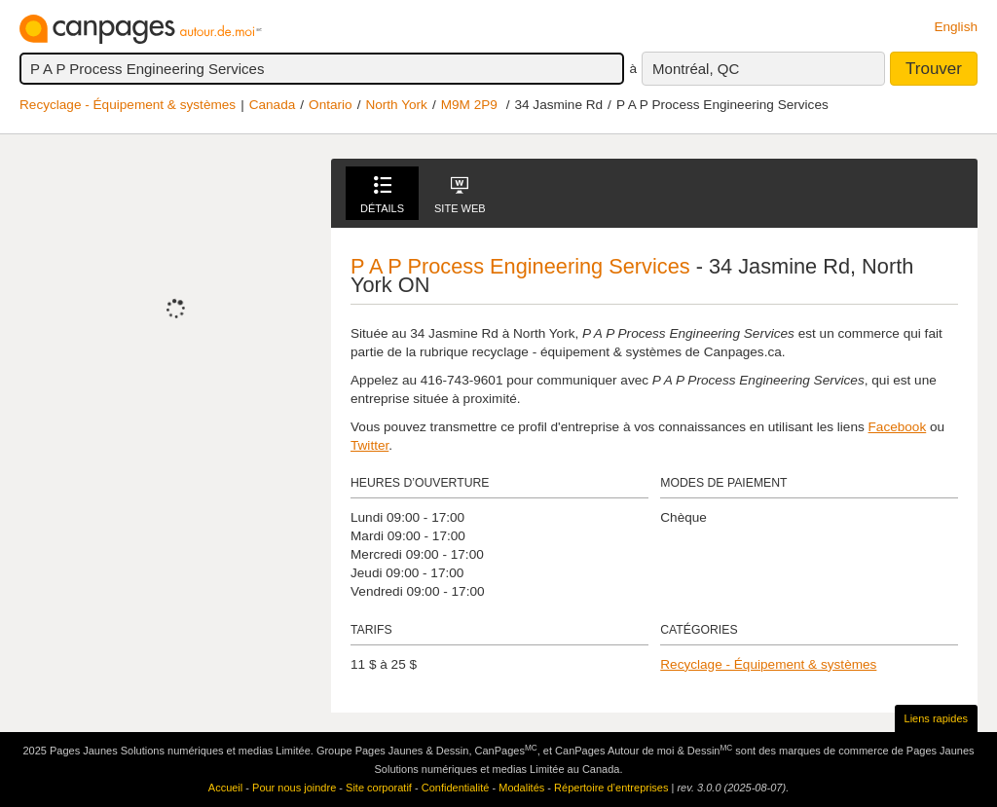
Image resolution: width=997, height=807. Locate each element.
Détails (382, 195)
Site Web (460, 195)
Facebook (897, 427)
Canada (272, 104)
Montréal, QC (695, 68)
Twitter (369, 445)
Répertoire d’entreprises (611, 787)
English (956, 26)
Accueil (225, 787)
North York (395, 104)
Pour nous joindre (294, 787)
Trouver (933, 68)
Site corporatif (379, 787)
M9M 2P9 (469, 104)
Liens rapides (936, 718)
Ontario (330, 104)
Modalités (521, 787)
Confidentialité (456, 787)
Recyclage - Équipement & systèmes (127, 104)
